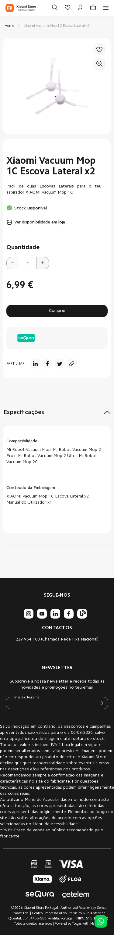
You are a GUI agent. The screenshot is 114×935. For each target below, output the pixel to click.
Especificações (24, 412)
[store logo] (20, 8)
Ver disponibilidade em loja (39, 222)
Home (9, 26)
